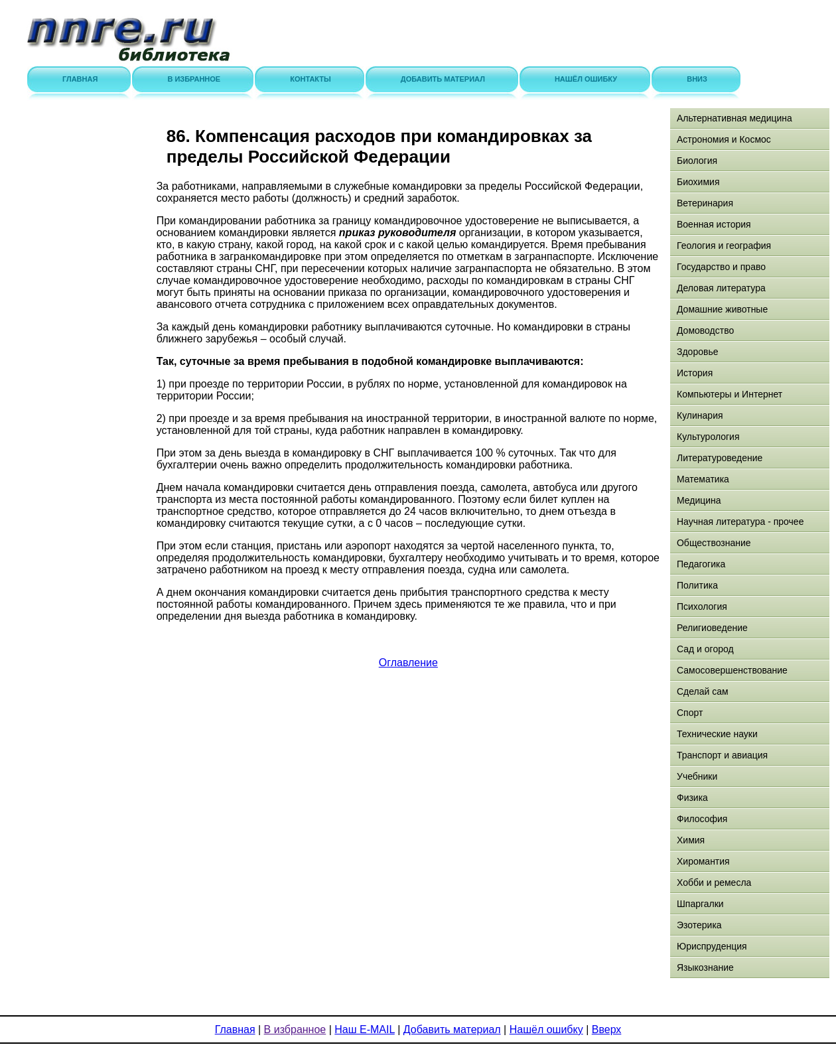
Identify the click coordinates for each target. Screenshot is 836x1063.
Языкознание (705, 967)
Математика (703, 479)
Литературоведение (719, 458)
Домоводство (705, 330)
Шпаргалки (700, 903)
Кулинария (700, 415)
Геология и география (724, 245)
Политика (697, 585)
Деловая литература (721, 288)
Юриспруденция (712, 946)
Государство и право (721, 266)
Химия (691, 840)
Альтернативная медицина (734, 118)
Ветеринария (705, 203)
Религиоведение (712, 627)
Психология (702, 606)
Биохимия (698, 182)
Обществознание (714, 542)
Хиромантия (703, 861)
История (695, 373)
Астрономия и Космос (724, 139)
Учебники (697, 776)
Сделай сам (703, 691)
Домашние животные (722, 309)
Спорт (690, 712)
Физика (692, 797)
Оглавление (408, 662)
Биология (697, 160)
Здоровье (698, 351)
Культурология (708, 436)
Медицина (699, 500)
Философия (702, 819)
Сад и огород (705, 649)
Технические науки (717, 734)
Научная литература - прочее (740, 521)
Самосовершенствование (732, 670)
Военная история (714, 224)
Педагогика (701, 564)
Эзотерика (699, 925)
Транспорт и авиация (722, 755)
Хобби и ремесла (714, 882)
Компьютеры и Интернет (729, 394)
